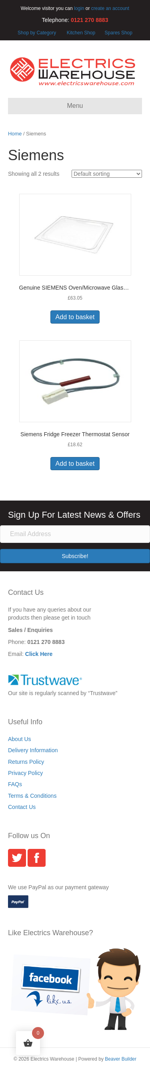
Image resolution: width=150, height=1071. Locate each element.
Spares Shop (117, 33)
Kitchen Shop (82, 33)
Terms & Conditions (32, 796)
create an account (110, 8)
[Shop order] (107, 174)
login (79, 8)
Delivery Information (33, 750)
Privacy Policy (25, 773)
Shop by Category (37, 33)
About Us (19, 739)
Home (15, 134)
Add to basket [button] (75, 317)
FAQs (15, 784)
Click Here (38, 654)
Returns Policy (26, 762)
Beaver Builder (120, 1059)
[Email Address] (75, 534)
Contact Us (22, 807)
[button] (75, 556)
